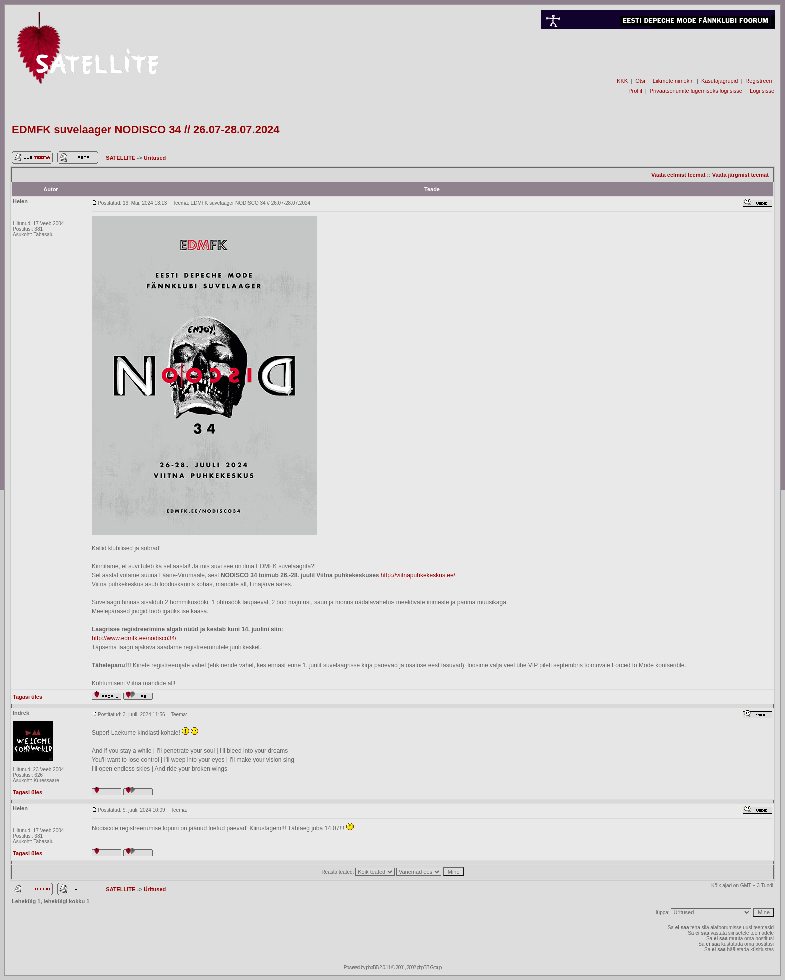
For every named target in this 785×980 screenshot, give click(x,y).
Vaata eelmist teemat (678, 175)
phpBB (372, 967)
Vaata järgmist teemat (740, 175)
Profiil (635, 91)
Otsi (640, 81)
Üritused (155, 158)
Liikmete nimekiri (673, 81)
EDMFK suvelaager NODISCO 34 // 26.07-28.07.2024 (146, 129)
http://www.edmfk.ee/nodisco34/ (134, 638)
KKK (622, 81)
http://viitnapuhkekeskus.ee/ (418, 575)
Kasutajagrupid (719, 81)
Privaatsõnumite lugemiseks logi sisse (696, 91)
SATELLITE (121, 158)
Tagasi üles (27, 697)
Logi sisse (762, 91)
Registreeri (758, 81)
